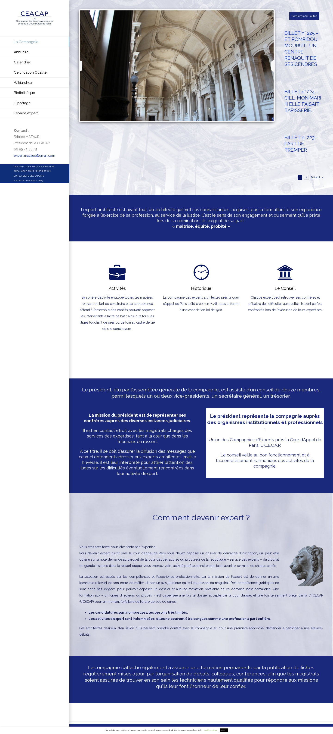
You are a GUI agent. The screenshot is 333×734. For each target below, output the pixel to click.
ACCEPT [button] (224, 730)
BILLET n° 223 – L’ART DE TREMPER (301, 143)
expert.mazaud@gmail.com (34, 155)
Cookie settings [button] (210, 730)
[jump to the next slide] (268, 65)
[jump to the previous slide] (85, 65)
